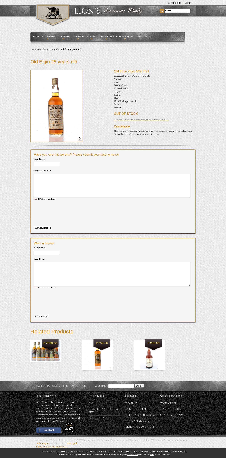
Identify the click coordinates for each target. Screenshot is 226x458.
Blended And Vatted (48, 49)
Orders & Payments (125, 36)
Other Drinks (78, 36)
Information (92, 36)
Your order (168, 413)
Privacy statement (136, 430)
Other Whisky (63, 36)
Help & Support (107, 36)
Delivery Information (139, 424)
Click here (132, 454)
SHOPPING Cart (174, 3)
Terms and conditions (139, 436)
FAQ (91, 413)
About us (130, 413)
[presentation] (58, 218)
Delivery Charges (136, 419)
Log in (188, 3)
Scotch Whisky (48, 36)
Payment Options (171, 419)
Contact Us (142, 36)
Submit (139, 395)
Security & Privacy (173, 424)
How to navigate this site (103, 420)
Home (36, 36)
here (152, 454)
